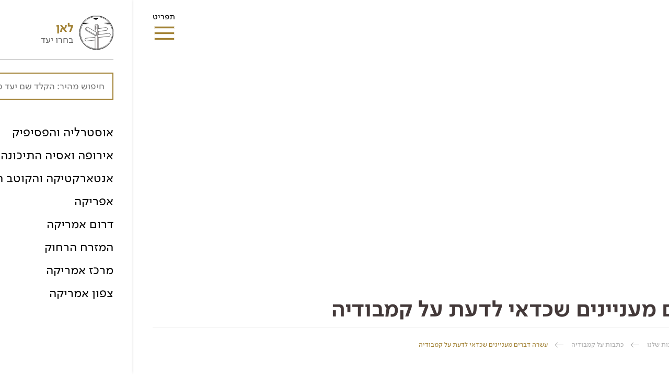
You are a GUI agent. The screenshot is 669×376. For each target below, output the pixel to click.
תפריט (32, 20)
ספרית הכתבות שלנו (543, 344)
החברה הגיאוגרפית (621, 344)
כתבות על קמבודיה (466, 344)
